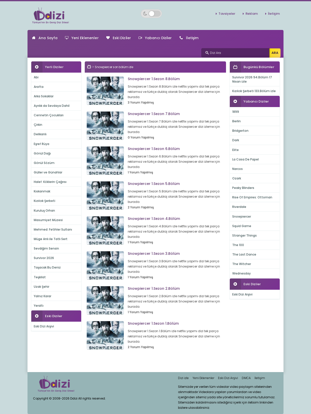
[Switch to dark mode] (151, 13)
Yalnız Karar (42, 296)
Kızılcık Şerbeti (44, 201)
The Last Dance (244, 254)
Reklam (252, 13)
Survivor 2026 (44, 258)
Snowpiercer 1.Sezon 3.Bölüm (154, 253)
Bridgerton (240, 131)
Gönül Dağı (42, 153)
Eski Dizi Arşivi (44, 326)
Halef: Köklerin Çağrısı (50, 182)
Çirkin (38, 125)
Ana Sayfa (45, 37)
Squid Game (241, 226)
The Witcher (241, 264)
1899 (235, 112)
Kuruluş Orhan (44, 210)
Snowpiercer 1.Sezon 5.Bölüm (154, 183)
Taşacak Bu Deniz (47, 267)
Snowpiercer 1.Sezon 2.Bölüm (154, 288)
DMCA (246, 378)
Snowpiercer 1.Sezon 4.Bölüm (154, 218)
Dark (235, 140)
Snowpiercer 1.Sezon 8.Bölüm (154, 78)
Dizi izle (183, 378)
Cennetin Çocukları (49, 115)
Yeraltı (39, 305)
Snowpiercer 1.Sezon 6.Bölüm (154, 148)
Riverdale (239, 207)
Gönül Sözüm (44, 163)
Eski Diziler (118, 37)
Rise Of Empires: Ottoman (252, 197)
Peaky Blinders (243, 188)
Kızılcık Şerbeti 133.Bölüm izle (254, 91)
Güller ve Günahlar (48, 172)
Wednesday (241, 273)
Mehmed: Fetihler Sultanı (53, 229)
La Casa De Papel (245, 159)
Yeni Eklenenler (82, 37)
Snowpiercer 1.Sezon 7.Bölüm (154, 113)
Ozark (236, 178)
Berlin (236, 121)
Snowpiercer (241, 216)
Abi (36, 77)
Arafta (39, 87)
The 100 (238, 245)
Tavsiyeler (226, 13)
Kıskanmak (42, 191)
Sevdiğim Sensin (46, 248)
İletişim (274, 13)
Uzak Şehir (41, 286)
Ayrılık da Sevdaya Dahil (52, 106)
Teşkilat (40, 277)
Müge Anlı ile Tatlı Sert (51, 239)
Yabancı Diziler (155, 37)
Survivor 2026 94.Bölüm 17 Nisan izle (252, 79)
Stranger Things (244, 235)
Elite (235, 150)
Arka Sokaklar (44, 96)
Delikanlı (40, 134)
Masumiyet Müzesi (48, 220)
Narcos (237, 169)
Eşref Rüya (41, 144)
